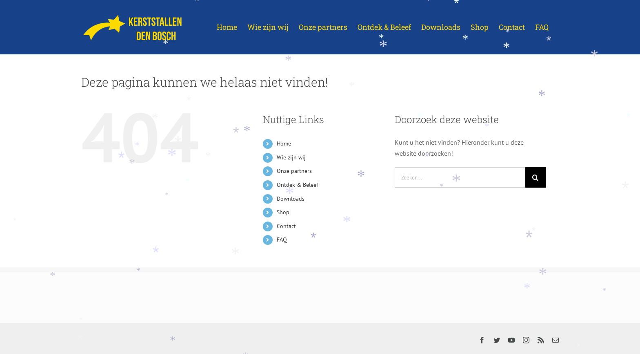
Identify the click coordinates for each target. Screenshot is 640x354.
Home (284, 143)
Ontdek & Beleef (297, 184)
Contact (286, 226)
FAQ (282, 239)
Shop (283, 212)
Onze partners (294, 171)
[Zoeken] (535, 177)
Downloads (290, 198)
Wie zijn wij (291, 157)
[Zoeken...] (460, 177)
